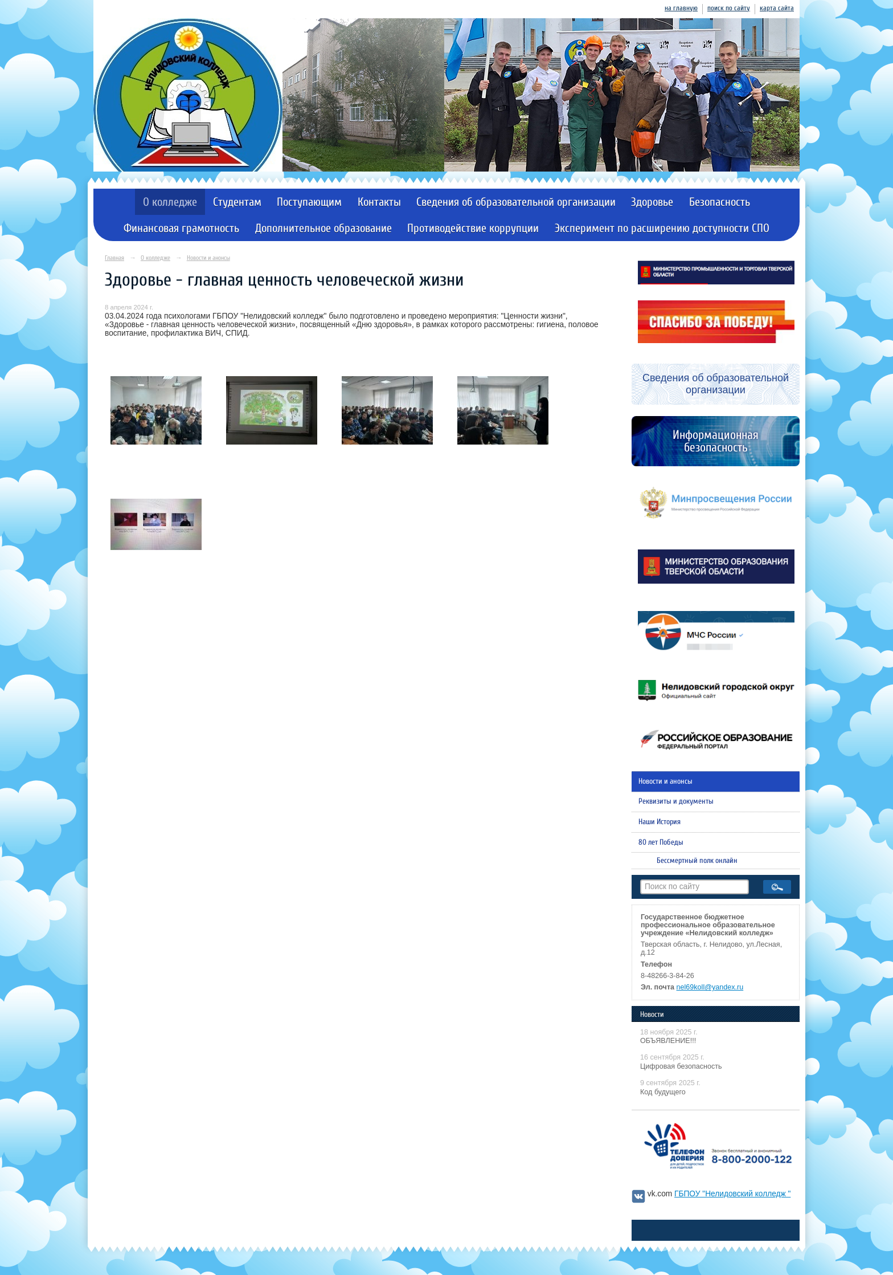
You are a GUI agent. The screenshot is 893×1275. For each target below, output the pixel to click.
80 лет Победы (660, 842)
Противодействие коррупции (473, 228)
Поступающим (309, 202)
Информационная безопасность (716, 441)
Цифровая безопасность (681, 1066)
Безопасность (719, 202)
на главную (681, 8)
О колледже (170, 202)
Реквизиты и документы (676, 801)
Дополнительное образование (323, 228)
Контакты (379, 202)
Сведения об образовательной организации (516, 202)
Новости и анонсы (208, 258)
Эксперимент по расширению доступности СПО (662, 228)
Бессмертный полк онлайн (697, 860)
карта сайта (777, 8)
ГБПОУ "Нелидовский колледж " (732, 1194)
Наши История (659, 821)
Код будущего (663, 1092)
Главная (114, 258)
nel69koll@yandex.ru (710, 987)
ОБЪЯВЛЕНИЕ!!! (668, 1041)
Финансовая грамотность (181, 228)
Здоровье (652, 202)
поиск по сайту (728, 8)
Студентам (237, 202)
